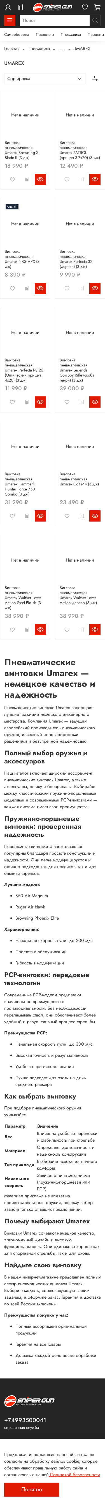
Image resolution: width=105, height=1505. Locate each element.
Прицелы (96, 34)
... (62, 48)
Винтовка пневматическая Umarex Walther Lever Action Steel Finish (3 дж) (23, 598)
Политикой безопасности (74, 1474)
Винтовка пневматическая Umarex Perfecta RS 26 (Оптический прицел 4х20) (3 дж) (24, 370)
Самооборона (16, 34)
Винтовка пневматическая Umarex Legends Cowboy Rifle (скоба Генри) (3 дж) (77, 370)
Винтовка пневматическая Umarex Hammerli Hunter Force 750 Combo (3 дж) (20, 484)
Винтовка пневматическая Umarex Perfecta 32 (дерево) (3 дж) (76, 259)
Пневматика (71, 34)
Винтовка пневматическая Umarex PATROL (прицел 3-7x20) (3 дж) (80, 150)
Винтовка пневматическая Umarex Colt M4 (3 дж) (79, 479)
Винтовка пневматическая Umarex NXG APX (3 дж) (22, 259)
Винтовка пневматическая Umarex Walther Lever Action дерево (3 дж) (78, 595)
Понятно (31, 1489)
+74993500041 (25, 1420)
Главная (12, 48)
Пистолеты (45, 34)
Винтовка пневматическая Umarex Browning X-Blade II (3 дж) (22, 150)
